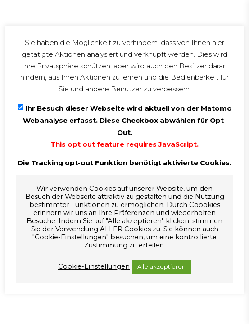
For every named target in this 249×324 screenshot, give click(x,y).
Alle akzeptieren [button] (161, 266)
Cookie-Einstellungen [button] (94, 266)
